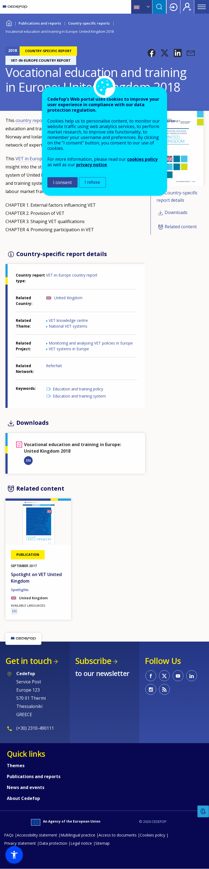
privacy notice (91, 165)
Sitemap (102, 843)
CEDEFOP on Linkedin (191, 675)
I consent (62, 182)
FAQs (9, 835)
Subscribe (93, 660)
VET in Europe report (38, 159)
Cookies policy (152, 835)
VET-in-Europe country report (71, 275)
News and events (25, 787)
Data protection (53, 843)
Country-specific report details (177, 196)
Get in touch (28, 660)
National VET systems (68, 326)
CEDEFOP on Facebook (150, 675)
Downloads (176, 212)
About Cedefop (23, 798)
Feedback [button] (203, 811)
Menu (202, 7)
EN (28, 460)
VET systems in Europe (69, 348)
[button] (151, 53)
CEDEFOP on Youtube (178, 675)
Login (173, 7)
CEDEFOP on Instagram (150, 689)
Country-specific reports (89, 23)
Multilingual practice (77, 835)
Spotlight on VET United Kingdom (36, 577)
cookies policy (142, 159)
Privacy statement (20, 843)
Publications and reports (40, 23)
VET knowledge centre (68, 320)
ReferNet (54, 365)
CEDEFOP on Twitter (164, 675)
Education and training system (79, 396)
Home (8, 22)
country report (31, 120)
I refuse (92, 182)
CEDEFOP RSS (164, 689)
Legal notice (81, 843)
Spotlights (20, 589)
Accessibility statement (37, 835)
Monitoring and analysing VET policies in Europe (91, 343)
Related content (181, 227)
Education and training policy (78, 389)
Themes (15, 766)
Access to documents (118, 835)
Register (187, 7)
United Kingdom (68, 297)
